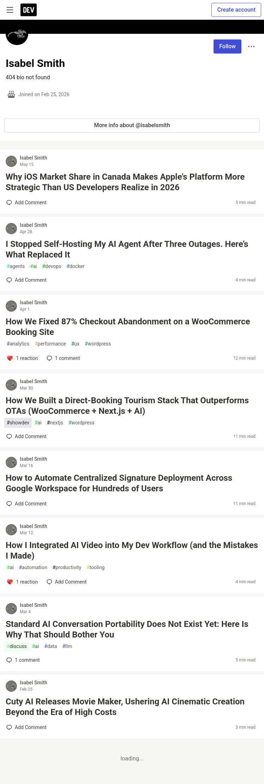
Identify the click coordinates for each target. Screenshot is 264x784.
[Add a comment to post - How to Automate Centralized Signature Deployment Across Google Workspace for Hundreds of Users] (26, 503)
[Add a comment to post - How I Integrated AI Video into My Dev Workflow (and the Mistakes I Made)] (22, 581)
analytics (18, 344)
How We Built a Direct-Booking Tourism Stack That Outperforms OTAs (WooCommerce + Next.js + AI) (127, 406)
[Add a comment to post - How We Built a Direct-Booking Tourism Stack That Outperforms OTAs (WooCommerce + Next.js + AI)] (26, 436)
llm (67, 646)
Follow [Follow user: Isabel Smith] (227, 46)
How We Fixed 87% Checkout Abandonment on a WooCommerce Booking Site (128, 327)
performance (50, 344)
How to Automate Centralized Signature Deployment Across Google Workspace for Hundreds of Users (119, 483)
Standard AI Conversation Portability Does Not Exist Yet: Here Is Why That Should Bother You (127, 629)
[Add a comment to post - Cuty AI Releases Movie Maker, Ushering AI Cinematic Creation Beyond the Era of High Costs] (26, 727)
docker (75, 266)
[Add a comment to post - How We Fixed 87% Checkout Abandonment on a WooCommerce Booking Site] (22, 358)
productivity (67, 567)
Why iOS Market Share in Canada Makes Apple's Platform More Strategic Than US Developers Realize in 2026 (125, 182)
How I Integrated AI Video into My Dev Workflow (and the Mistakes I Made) (132, 550)
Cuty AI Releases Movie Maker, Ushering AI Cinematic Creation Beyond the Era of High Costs (125, 707)
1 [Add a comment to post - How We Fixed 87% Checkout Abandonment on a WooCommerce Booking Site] (62, 358)
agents (16, 266)
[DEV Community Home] (28, 10)
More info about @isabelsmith (132, 125)
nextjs (55, 423)
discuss (17, 646)
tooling (95, 567)
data (50, 646)
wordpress (98, 344)
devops (51, 266)
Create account (236, 9)
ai (33, 266)
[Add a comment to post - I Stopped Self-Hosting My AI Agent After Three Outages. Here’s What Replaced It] (26, 280)
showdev (18, 423)
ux (75, 344)
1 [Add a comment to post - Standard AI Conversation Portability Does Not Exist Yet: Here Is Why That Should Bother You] (22, 660)
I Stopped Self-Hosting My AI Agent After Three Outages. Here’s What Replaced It (127, 249)
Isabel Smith (33, 158)
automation (33, 567)
